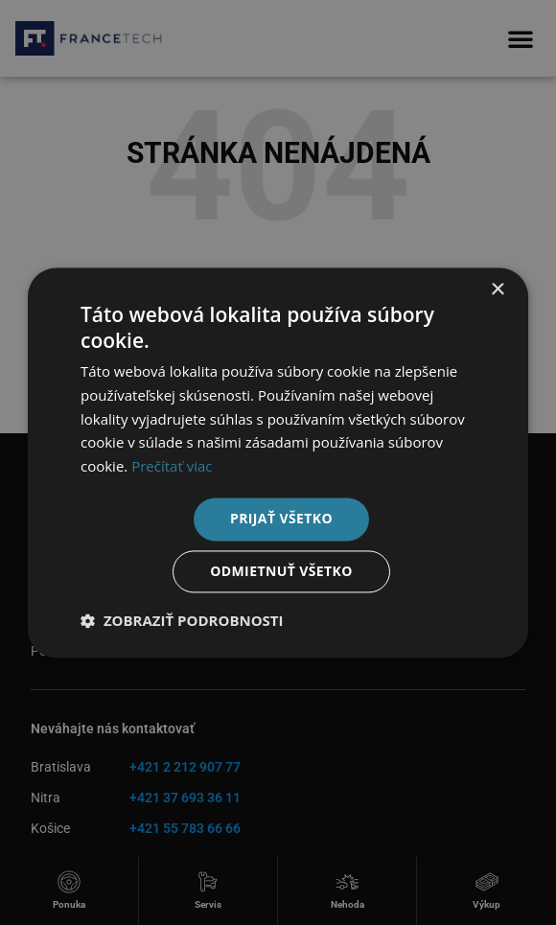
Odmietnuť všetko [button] (281, 571)
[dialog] (278, 462)
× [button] (497, 290)
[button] (182, 620)
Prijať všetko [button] (281, 518)
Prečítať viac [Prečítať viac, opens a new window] (171, 466)
